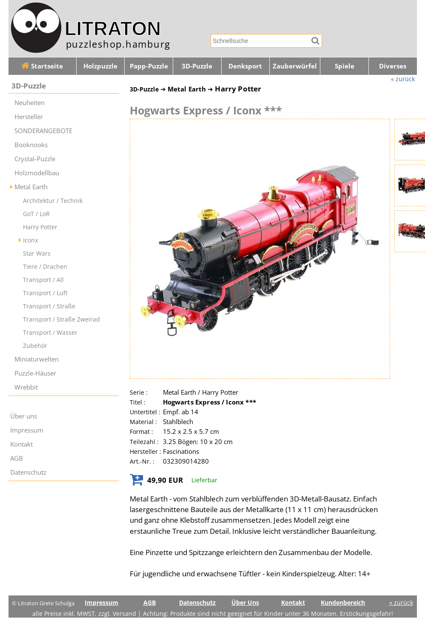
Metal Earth (31, 186)
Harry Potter (40, 227)
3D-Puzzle (197, 66)
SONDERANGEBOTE (43, 130)
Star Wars (37, 253)
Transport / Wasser (50, 332)
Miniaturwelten (36, 359)
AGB (16, 458)
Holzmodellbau (36, 172)
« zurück (403, 79)
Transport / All (43, 280)
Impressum (26, 430)
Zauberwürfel (295, 66)
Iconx (30, 240)
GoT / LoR (36, 214)
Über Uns (245, 602)
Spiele (344, 66)
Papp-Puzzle (149, 66)
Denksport (245, 66)
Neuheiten (29, 102)
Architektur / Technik (53, 201)
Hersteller (28, 116)
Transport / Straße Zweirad (61, 319)
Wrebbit (26, 387)
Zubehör (35, 346)
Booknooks (31, 144)
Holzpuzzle (100, 66)
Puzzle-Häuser (35, 373)
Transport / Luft (45, 293)
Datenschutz (28, 472)
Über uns (23, 416)
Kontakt (21, 444)
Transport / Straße (49, 306)
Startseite (42, 66)
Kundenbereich (343, 602)
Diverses (392, 66)
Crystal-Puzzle (34, 158)
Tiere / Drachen (45, 266)
